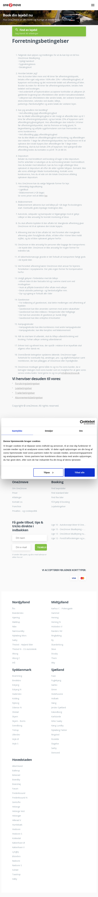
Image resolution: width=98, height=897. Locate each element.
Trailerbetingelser (25, 392)
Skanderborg (57, 644)
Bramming (17, 675)
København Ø (18, 842)
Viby (53, 662)
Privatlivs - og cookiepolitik (24, 511)
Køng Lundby (57, 725)
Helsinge (16, 806)
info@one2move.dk (70, 373)
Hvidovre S (17, 833)
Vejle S (15, 743)
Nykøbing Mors (19, 635)
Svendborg (17, 725)
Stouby (54, 653)
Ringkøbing (56, 635)
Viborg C (16, 658)
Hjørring (16, 617)
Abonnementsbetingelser (29, 397)
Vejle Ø (15, 739)
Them (54, 658)
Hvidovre (16, 829)
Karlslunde (56, 716)
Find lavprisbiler (58, 488)
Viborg (15, 653)
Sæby (14, 640)
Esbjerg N (16, 689)
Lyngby (15, 851)
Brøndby (16, 779)
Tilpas (48, 472)
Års (13, 608)
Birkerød (16, 775)
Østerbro (16, 856)
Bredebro (16, 680)
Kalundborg (56, 712)
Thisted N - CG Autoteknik (24, 649)
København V (18, 847)
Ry (52, 640)
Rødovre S (17, 865)
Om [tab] (81, 431)
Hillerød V (16, 820)
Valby (14, 878)
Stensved (55, 752)
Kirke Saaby (56, 721)
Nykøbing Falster (59, 730)
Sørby (54, 748)
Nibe (14, 626)
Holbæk (54, 698)
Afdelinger (17, 497)
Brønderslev (17, 613)
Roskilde (55, 739)
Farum (15, 788)
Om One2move (19, 488)
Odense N (17, 707)
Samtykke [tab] (17, 431)
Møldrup (16, 622)
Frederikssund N (19, 797)
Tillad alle (80, 472)
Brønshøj (16, 784)
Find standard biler (59, 492)
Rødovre (16, 860)
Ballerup (16, 770)
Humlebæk (17, 824)
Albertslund (17, 766)
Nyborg (15, 703)
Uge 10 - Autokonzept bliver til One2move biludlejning (68, 524)
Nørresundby (18, 631)
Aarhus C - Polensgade (62, 608)
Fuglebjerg (56, 680)
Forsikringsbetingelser (27, 383)
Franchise (16, 506)
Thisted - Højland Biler (22, 644)
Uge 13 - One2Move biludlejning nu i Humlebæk (68, 533)
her (45, 195)
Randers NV (56, 631)
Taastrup (16, 874)
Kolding (15, 698)
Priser (15, 492)
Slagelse (55, 743)
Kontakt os (17, 501)
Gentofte (16, 802)
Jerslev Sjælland (58, 707)
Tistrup (15, 730)
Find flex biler (57, 497)
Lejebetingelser (23, 388)
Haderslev (16, 694)
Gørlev (54, 685)
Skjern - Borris (18, 721)
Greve (54, 689)
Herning (54, 617)
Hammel (55, 613)
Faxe (53, 675)
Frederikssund (18, 793)
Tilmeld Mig (42, 547)
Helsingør (16, 815)
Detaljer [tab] (49, 431)
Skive (53, 649)
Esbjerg (15, 685)
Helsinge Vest (18, 811)
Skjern (15, 716)
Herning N (56, 622)
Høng (53, 703)
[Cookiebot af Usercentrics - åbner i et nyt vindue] (82, 422)
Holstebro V (56, 626)
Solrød (15, 869)
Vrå (13, 662)
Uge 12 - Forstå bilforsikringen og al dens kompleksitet (68, 538)
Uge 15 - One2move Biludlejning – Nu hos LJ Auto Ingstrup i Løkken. (68, 529)
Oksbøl (15, 712)
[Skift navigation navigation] (92, 5)
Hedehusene (57, 694)
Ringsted (55, 734)
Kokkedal (16, 838)
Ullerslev (16, 734)
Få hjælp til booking (60, 501)
